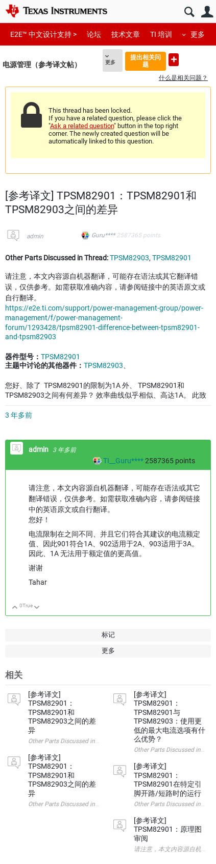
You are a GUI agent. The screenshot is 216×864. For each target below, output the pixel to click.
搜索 (189, 12)
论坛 (94, 34)
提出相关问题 (145, 61)
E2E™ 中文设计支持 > (43, 34)
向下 (37, 608)
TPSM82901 (171, 258)
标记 (108, 635)
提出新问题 (174, 59)
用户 (207, 12)
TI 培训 (161, 34)
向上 (15, 608)
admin (35, 236)
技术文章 (125, 34)
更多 (197, 34)
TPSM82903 (129, 258)
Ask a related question (82, 126)
